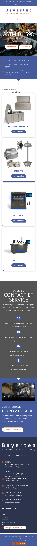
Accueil (12, 41)
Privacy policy (21, 543)
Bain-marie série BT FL (18, 126)
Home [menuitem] (4, 515)
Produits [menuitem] (5, 517)
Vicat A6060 (18, 215)
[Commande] (22, 92)
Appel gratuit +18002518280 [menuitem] (15, 528)
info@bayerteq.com (25, 1)
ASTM (17, 41)
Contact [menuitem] (5, 525)
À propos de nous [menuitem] (8, 522)
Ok (13, 543)
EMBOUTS (18, 171)
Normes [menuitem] (5, 520)
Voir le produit (18, 131)
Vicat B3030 (18, 260)
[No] (35, 540)
